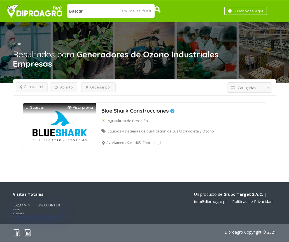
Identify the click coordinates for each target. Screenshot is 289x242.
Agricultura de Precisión (128, 120)
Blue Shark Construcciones (137, 110)
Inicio (17, 43)
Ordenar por (98, 87)
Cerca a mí (31, 86)
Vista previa (80, 107)
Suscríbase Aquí (245, 10)
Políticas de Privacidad (252, 201)
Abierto (64, 87)
